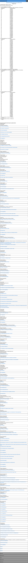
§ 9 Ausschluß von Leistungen (4, 149)
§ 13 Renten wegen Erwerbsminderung (5, 167)
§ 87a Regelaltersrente (3, 387)
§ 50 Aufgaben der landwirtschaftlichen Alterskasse (7, 287)
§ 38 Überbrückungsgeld (3, 246)
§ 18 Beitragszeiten (2, 184)
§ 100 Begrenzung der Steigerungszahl (5, 446)
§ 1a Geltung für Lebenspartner (4, 128)
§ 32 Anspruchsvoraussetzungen (4, 228)
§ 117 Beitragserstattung (3, 511)
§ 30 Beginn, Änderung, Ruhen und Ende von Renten (7, 219)
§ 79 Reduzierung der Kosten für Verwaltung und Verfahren (8, 357)
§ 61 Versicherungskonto (3, 297)
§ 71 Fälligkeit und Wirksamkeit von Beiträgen (6, 329)
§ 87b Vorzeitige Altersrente (4, 389)
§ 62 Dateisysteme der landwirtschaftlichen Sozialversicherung (8, 301)
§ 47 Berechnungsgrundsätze (4, 276)
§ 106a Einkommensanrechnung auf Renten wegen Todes (8, 472)
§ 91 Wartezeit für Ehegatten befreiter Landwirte (6, 408)
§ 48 (0, 280)
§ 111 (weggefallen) (3, 497)
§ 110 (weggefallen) (3, 493)
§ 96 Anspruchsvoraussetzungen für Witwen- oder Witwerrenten (9, 434)
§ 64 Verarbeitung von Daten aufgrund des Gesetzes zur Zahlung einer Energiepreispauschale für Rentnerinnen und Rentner (13, 305)
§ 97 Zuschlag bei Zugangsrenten (4, 438)
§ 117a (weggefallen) (3, 513)
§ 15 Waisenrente (2, 175)
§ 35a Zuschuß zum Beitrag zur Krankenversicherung (7, 238)
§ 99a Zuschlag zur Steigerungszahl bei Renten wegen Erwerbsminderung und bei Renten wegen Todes (13, 444)
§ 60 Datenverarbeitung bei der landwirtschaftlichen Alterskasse (9, 295)
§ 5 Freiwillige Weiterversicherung (4, 136)
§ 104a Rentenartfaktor (3, 460)
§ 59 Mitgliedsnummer (3, 293)
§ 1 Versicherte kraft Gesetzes (4, 126)
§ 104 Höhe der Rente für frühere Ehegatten (6, 458)
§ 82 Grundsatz (2, 370)
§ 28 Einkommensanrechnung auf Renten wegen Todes (7, 213)
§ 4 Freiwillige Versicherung (4, 134)
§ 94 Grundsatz (2, 425)
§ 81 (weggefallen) (2, 363)
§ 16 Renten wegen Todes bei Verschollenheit (6, 177)
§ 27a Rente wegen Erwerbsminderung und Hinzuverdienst (8, 209)
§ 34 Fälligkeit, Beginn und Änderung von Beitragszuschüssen (8, 232)
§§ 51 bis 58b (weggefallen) (4, 289)
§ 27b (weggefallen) (3, 211)
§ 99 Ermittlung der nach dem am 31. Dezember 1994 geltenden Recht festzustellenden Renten (13, 442)
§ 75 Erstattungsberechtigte (4, 344)
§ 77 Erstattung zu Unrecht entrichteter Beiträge (6, 348)
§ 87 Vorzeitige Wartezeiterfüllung (4, 385)
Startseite (1, 553)
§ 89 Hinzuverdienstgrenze (4, 402)
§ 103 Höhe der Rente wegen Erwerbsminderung (7, 456)
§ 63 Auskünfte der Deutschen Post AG (5, 303)
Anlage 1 (1, 546)
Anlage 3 (1, 550)
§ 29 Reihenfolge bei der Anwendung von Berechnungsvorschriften (9, 215)
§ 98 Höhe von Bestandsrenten (4, 440)
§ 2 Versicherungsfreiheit (3, 130)
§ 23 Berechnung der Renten (4, 196)
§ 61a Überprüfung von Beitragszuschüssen (6, 299)
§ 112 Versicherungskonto (3, 499)
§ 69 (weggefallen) (2, 322)
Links (1, 557)
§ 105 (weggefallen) (3, 464)
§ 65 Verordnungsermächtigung (4, 307)
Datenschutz (2, 559)
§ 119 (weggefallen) (3, 517)
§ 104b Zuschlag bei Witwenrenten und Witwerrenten (7, 462)
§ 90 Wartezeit (2, 406)
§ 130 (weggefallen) (3, 544)
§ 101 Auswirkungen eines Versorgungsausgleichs (7, 448)
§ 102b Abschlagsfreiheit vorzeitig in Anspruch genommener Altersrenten (10, 454)
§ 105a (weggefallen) (3, 466)
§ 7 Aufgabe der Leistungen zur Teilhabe (5, 145)
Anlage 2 (1, 548)
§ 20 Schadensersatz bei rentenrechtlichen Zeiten (7, 188)
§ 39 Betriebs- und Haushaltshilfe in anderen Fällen (7, 248)
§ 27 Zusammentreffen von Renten (5, 207)
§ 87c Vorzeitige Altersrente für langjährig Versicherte (7, 391)
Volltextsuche (2, 555)
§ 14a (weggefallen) (3, 173)
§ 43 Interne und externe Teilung (4, 261)
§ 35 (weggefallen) (2, 234)
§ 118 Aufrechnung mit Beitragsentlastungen (6, 515)
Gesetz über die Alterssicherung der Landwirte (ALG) (14, 2)
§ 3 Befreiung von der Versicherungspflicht (6, 132)
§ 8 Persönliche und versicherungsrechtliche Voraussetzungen (8, 147)
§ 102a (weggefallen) (3, 452)
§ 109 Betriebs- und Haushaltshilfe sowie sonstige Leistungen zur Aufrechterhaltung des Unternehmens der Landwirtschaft (12, 490)
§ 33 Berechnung (2, 230)
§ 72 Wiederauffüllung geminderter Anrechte (6, 333)
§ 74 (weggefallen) (2, 340)
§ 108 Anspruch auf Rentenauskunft (5, 485)
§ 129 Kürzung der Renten (3, 542)
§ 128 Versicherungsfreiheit (4, 540)
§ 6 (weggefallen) (2, 138)
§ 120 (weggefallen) (3, 521)
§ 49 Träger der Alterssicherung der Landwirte (6, 285)
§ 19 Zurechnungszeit (3, 186)
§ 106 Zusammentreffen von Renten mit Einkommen (7, 470)
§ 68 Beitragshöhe (2, 320)
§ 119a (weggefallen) (3, 519)
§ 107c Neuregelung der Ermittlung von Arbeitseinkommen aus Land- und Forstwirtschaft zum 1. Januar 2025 (13, 482)
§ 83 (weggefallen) (2, 372)
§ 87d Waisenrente (2, 393)
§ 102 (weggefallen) (3, 450)
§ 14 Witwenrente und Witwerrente (5, 171)
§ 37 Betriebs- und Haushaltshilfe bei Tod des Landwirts (7, 244)
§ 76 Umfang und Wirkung (3, 346)
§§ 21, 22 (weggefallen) (3, 192)
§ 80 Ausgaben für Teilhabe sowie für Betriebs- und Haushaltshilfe (9, 359)
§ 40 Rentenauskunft (3, 252)
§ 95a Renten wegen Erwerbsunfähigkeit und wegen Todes (8, 432)
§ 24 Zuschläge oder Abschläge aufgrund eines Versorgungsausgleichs (10, 198)
